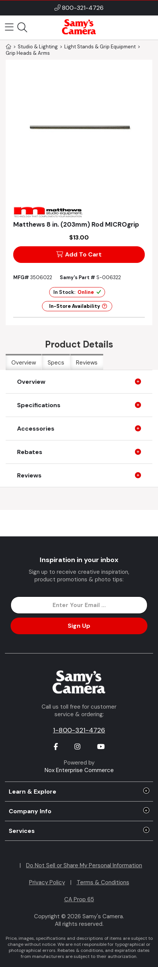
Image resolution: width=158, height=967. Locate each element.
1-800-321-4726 (79, 730)
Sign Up (79, 626)
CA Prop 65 (79, 899)
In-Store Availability (78, 306)
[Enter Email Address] (79, 605)
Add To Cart (79, 254)
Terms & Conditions (103, 882)
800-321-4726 (83, 8)
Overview (23, 362)
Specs (56, 362)
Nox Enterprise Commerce (79, 770)
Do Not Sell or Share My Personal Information (84, 865)
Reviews (87, 362)
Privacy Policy (47, 882)
